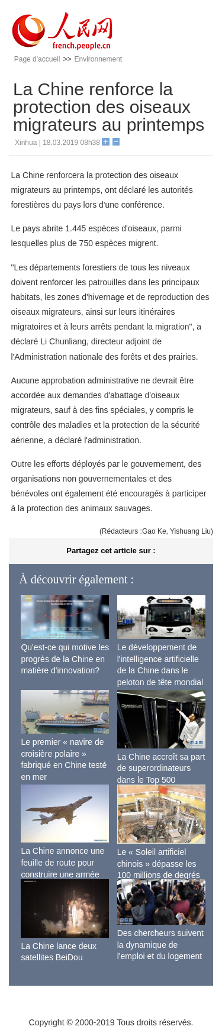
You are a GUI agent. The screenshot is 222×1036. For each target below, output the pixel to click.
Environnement (98, 59)
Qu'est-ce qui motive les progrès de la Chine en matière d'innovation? (65, 659)
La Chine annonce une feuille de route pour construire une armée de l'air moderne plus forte (62, 874)
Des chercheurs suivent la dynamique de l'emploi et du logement (160, 944)
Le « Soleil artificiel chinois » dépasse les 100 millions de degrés (158, 863)
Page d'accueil (37, 59)
